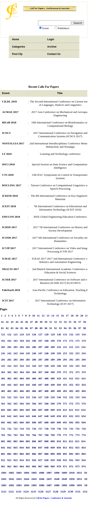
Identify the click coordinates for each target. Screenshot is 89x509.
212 (71, 347)
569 (53, 403)
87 (31, 328)
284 (22, 359)
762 (9, 435)
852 (71, 447)
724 (22, 428)
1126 (40, 491)
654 (84, 416)
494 (84, 391)
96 (74, 328)
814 (83, 441)
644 (22, 416)
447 (40, 384)
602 (9, 409)
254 (84, 353)
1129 (62, 491)
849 (53, 447)
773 (77, 435)
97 (79, 328)
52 (55, 321)
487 (40, 391)
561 (3, 403)
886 (34, 453)
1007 (49, 472)
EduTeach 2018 (11, 290)
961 (3, 466)
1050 (72, 479)
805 (28, 441)
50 (45, 321)
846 (34, 447)
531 (65, 397)
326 (34, 365)
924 (22, 460)
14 (52, 315)
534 (84, 397)
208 (46, 347)
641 (3, 416)
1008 (56, 472)
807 (40, 441)
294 (84, 359)
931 (65, 460)
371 (65, 372)
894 (84, 453)
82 (7, 328)
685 (28, 422)
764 (22, 435)
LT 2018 (7, 153)
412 (71, 378)
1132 (85, 491)
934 (84, 460)
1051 (79, 479)
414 (83, 378)
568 (46, 403)
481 (3, 391)
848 (46, 447)
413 (77, 378)
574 (84, 403)
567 (40, 403)
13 (48, 315)
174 (84, 340)
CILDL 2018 (9, 101)
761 (3, 435)
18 (72, 315)
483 (15, 391)
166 (34, 340)
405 (28, 378)
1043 (19, 479)
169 (53, 340)
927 (40, 460)
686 (34, 422)
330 (59, 365)
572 (71, 403)
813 (77, 441)
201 (3, 347)
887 (40, 453)
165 (28, 340)
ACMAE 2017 (10, 112)
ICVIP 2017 (9, 248)
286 (34, 359)
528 (46, 397)
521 (3, 397)
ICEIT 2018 (9, 206)
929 (53, 460)
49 (41, 321)
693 (77, 422)
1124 (26, 491)
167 (40, 340)
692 (71, 422)
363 (15, 372)
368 (46, 372)
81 (2, 328)
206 (34, 347)
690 (59, 422)
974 (84, 466)
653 (77, 416)
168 (46, 340)
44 (17, 321)
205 (28, 347)
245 (28, 353)
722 (9, 428)
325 (28, 365)
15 (57, 315)
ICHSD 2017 (9, 227)
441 (3, 384)
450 (59, 384)
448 (46, 384)
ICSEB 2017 (9, 279)
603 (15, 409)
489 (53, 391)
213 (77, 347)
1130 (70, 491)
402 (9, 378)
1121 (3, 491)
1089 (64, 485)
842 (9, 447)
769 (53, 435)
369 (53, 372)
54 (65, 321)
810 (59, 441)
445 (28, 384)
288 (46, 359)
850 (59, 447)
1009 (64, 472)
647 (40, 416)
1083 (19, 485)
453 (77, 384)
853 (77, 447)
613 (77, 409)
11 (38, 315)
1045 (34, 479)
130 (59, 334)
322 (9, 365)
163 (15, 340)
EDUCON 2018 (11, 216)
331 (65, 365)
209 (53, 347)
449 (53, 384)
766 (34, 435)
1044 (26, 479)
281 (3, 359)
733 (77, 428)
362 (9, 372)
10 (33, 315)
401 (3, 378)
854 (84, 447)
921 (3, 460)
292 (71, 359)
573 (77, 403)
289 (53, 359)
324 (22, 365)
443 (15, 384)
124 (22, 334)
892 (71, 453)
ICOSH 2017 (9, 237)
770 (59, 435)
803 (15, 441)
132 (71, 334)
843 (15, 447)
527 (40, 397)
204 (22, 347)
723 (15, 428)
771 (65, 435)
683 (15, 422)
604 (22, 409)
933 (77, 460)
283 (15, 359)
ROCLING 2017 (11, 185)
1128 (55, 491)
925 (28, 460)
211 (65, 347)
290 (59, 359)
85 (21, 328)
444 (22, 384)
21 (86, 315)
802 (9, 441)
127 (40, 334)
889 (53, 453)
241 (3, 353)
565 (28, 403)
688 (46, 422)
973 (77, 466)
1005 (34, 472)
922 (9, 460)
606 (34, 409)
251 (65, 353)
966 (34, 466)
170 (59, 340)
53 (60, 321)
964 (22, 466)
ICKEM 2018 (10, 195)
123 (15, 334)
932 (71, 460)
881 (3, 453)
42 (7, 321)
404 (22, 378)
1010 (72, 472)
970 (59, 466)
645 (28, 416)
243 (15, 353)
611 (65, 409)
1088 (56, 485)
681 (3, 422)
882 (9, 453)
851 (65, 447)
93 (60, 328)
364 (22, 372)
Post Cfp (17, 54)
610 (59, 409)
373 (77, 372)
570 (59, 403)
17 (67, 315)
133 (77, 334)
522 (9, 397)
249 (53, 353)
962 (9, 466)
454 (84, 384)
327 (40, 365)
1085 (34, 485)
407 (40, 378)
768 (46, 435)
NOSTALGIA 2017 (13, 143)
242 (9, 353)
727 (40, 428)
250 (59, 353)
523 (15, 397)
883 (15, 453)
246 (34, 353)
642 (9, 416)
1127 (48, 491)
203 (15, 347)
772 (71, 435)
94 (65, 328)
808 (46, 441)
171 (65, 340)
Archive (51, 46)
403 (15, 378)
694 (84, 422)
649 (53, 416)
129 (53, 334)
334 (84, 365)
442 (9, 384)
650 (59, 416)
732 (71, 428)
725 (28, 428)
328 (46, 365)
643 (15, 416)
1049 (64, 479)
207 (40, 347)
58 (84, 321)
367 (40, 372)
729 (53, 428)
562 (9, 403)
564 (22, 403)
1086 (41, 485)
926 (34, 460)
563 (15, 403)
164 (22, 340)
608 (46, 409)
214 (83, 347)
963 (15, 466)
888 (46, 453)
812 (71, 441)
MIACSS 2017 (10, 269)
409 (53, 378)
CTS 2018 (8, 174)
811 (65, 441)
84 (17, 328)
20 (81, 315)
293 (77, 359)
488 (46, 391)
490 (59, 391)
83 (12, 328)
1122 (11, 491)
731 (65, 428)
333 (77, 365)
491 (65, 391)
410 (59, 378)
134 (84, 334)
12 (43, 315)
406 (34, 378)
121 (3, 334)
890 (59, 453)
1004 (26, 472)
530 (59, 397)
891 (65, 453)
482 (9, 391)
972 (71, 466)
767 (40, 435)
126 (34, 334)
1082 (11, 485)
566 (34, 403)
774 (84, 435)
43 (12, 321)
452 (71, 384)
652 (71, 416)
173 (77, 340)
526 (34, 397)
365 (28, 372)
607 (40, 409)
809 (53, 441)
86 (26, 328)
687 (40, 422)
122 (9, 334)
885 (28, 453)
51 (50, 321)
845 (28, 447)
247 (40, 353)
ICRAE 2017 (9, 258)
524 (22, 397)
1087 (49, 485)
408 (46, 378)
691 (65, 422)
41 (2, 321)
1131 (77, 491)
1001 (4, 472)
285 (28, 359)
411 (65, 378)
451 (65, 384)
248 (46, 353)
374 (84, 372)
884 (22, 453)
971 (65, 466)
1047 (49, 479)
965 (28, 466)
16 (62, 315)
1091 (79, 485)
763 (15, 435)
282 (9, 359)
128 (46, 334)
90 (45, 328)
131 (65, 334)
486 (34, 391)
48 (36, 321)
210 (59, 347)
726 (34, 428)
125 (28, 334)
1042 (11, 479)
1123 (18, 491)
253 (77, 353)
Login (50, 39)
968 (46, 466)
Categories (18, 46)
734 (84, 428)
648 (46, 416)
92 (55, 328)
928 (46, 460)
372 (71, 372)
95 (70, 328)
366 (34, 372)
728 (46, 428)
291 (65, 359)
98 (84, 328)
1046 (41, 479)
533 (77, 397)
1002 (11, 472)
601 (3, 409)
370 (59, 372)
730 (59, 428)
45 (21, 321)
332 (71, 365)
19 (77, 315)
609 (53, 409)
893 (77, 453)
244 (22, 353)
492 (71, 391)
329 (53, 365)
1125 (33, 491)
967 (40, 466)
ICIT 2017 (8, 300)
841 (3, 447)
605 (28, 409)
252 (71, 353)
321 (3, 365)
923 (15, 460)
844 (22, 447)
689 (53, 422)
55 (70, 321)
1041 (4, 479)
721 (3, 428)
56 (74, 321)
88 (36, 328)
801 (3, 441)
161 (3, 340)
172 (71, 340)
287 (40, 359)
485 (28, 391)
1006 (41, 472)
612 (71, 409)
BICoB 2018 (9, 122)
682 (9, 422)
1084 (26, 485)
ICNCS (6, 132)
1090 (72, 485)
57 (79, 321)
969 (53, 466)
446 (34, 384)
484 (22, 391)
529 (53, 397)
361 (3, 372)
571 (65, 403)
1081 (4, 485)
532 (71, 397)
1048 (56, 479)
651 (65, 416)
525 (28, 397)
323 (15, 365)
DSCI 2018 (8, 164)
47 (31, 321)
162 (9, 340)
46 (26, 321)
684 (22, 422)
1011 (79, 472)
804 (22, 441)
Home (15, 39)
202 (9, 347)
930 (59, 460)
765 (28, 435)
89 (41, 328)
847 (40, 447)
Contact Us (53, 54)
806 (34, 441)
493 (77, 391)
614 (83, 409)
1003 (19, 472)
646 (34, 416)
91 (50, 328)
